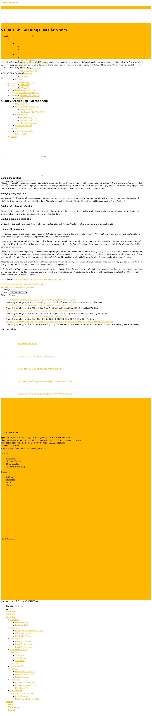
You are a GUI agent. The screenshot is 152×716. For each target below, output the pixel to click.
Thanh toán (10, 458)
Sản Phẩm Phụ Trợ (18, 649)
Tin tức (16, 24)
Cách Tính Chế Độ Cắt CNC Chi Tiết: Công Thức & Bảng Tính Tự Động (37, 316)
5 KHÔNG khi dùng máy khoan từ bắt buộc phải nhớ (24, 284)
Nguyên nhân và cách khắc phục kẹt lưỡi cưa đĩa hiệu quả (40, 279)
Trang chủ (10, 611)
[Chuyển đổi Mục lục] (3, 78)
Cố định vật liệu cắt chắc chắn (24, 91)
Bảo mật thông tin (13, 461)
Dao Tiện (14, 627)
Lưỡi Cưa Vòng (21, 677)
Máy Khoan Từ (16, 666)
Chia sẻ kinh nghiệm (7, 24)
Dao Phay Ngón (22, 625)
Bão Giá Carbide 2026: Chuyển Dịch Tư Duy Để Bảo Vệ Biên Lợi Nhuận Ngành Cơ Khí (43, 310)
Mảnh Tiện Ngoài (22, 633)
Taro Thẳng (20, 658)
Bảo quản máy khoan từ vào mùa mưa (17, 287)
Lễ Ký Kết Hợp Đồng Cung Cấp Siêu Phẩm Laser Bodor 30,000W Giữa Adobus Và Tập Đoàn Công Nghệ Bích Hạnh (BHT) (59, 321)
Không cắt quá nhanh (21, 95)
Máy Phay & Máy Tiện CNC (27, 699)
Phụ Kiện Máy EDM (23, 644)
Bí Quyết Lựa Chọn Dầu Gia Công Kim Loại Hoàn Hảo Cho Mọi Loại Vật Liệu (39, 305)
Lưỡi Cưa (14, 668)
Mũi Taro (14, 652)
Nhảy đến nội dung (9, 2)
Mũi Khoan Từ (21, 688)
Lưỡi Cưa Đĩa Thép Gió (25, 671)
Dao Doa (14, 663)
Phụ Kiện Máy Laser (24, 647)
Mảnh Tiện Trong (23, 636)
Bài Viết (9, 701)
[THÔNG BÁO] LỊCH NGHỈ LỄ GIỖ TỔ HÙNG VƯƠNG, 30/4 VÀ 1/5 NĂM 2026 (41, 300)
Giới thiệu (9, 477)
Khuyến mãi (10, 480)
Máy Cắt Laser (21, 696)
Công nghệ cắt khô (20, 86)
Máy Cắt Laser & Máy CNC (22, 693)
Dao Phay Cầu (21, 622)
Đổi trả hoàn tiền (12, 464)
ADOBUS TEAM (42, 36)
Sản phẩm (10, 617)
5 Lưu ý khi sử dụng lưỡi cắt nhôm (21, 83)
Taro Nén (19, 655)
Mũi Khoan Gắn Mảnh (24, 682)
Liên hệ (9, 485)
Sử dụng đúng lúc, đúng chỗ (23, 93)
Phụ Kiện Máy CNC (23, 641)
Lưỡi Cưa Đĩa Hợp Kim (24, 674)
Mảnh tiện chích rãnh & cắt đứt (29, 630)
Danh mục (5, 292)
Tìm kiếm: (10, 606)
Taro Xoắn (19, 660)
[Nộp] (7, 609)
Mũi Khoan (15, 679)
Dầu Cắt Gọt (16, 690)
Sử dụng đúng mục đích (22, 88)
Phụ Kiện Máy (16, 638)
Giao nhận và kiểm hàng (15, 467)
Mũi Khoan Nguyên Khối (25, 685)
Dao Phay (14, 619)
